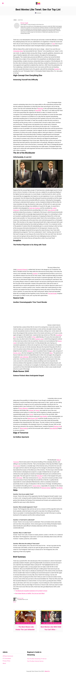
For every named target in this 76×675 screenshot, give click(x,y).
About (15, 19)
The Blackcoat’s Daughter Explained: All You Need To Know (31, 590)
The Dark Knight (52, 293)
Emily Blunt (40, 476)
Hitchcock (30, 351)
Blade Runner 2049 (33, 418)
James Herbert (37, 486)
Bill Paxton (19, 478)
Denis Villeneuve (23, 408)
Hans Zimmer (51, 210)
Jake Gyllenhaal (24, 357)
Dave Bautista (53, 428)
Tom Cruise (17, 466)
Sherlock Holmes (46, 488)
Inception (56, 69)
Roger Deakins (43, 416)
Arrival (31, 414)
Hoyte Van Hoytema (34, 208)
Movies (14, 602)
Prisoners (31, 410)
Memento (40, 108)
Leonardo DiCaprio (22, 269)
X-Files (33, 337)
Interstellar (38, 110)
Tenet (53, 43)
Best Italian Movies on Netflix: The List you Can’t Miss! (30, 593)
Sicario (37, 410)
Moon (51, 353)
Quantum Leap (39, 339)
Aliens (40, 478)
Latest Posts (20, 19)
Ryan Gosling (23, 428)
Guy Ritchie (59, 488)
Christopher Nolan (18, 51)
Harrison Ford (57, 426)
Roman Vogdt (24, 23)
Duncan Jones (17, 353)
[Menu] (3, 3)
